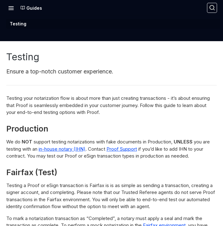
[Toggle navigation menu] (11, 8)
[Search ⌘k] (212, 8)
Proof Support (121, 149)
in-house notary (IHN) (62, 149)
